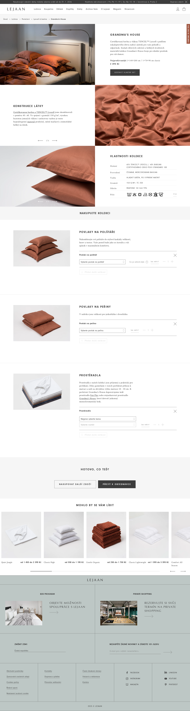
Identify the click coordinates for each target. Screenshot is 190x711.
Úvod (5, 19)
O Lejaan (105, 9)
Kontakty (48, 671)
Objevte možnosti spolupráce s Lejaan (67, 606)
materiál (31, 121)
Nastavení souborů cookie (18, 693)
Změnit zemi (21, 644)
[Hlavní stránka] (16, 9)
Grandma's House (87, 398)
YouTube (171, 678)
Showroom (129, 9)
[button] (172, 571)
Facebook (132, 673)
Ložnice (37, 9)
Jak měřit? (155, 262)
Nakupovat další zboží (75, 484)
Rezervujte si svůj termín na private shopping (160, 608)
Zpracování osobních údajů (18, 677)
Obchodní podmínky (15, 671)
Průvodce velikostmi (53, 682)
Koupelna (48, 9)
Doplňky (70, 9)
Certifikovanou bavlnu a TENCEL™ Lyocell (33, 112)
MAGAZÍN (132, 684)
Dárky (79, 9)
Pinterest (171, 684)
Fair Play (94, 395)
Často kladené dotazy (92, 671)
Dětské (59, 9)
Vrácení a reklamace (91, 677)
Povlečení (26, 19)
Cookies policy (13, 682)
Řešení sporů (12, 688)
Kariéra (86, 682)
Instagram (133, 678)
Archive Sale (92, 9)
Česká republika (21, 651)
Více (175, 194)
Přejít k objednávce (117, 484)
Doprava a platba (52, 677)
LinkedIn (171, 672)
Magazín (117, 9)
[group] (21, 538)
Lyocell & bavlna (40, 19)
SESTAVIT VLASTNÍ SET (125, 72)
